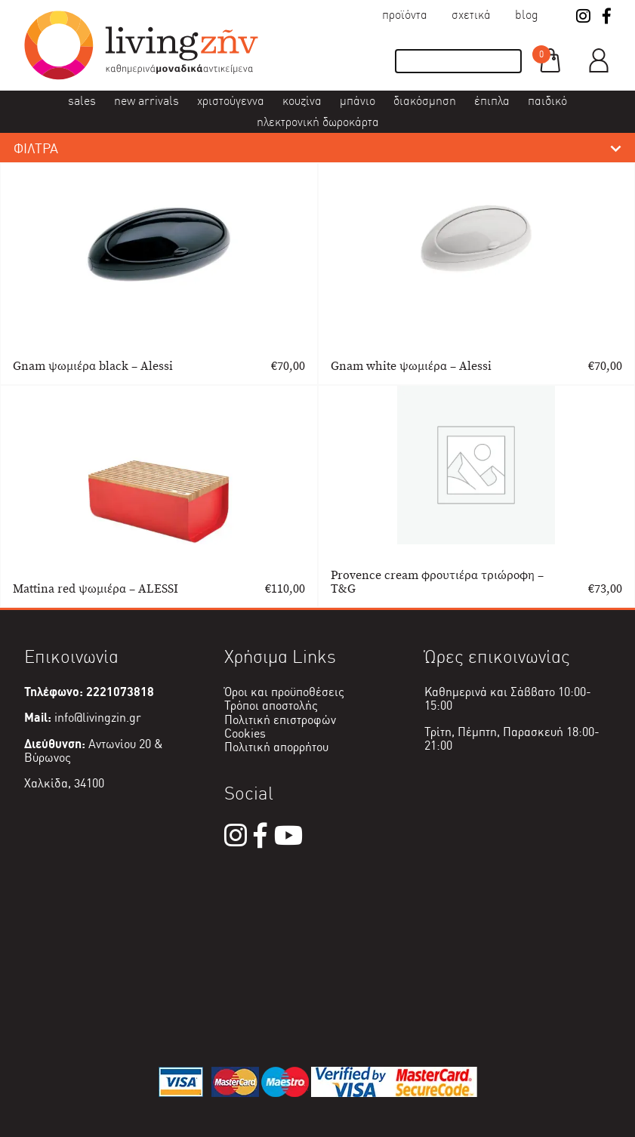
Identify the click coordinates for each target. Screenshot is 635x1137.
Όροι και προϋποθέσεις (284, 692)
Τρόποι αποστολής (271, 705)
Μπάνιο (357, 101)
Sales (82, 101)
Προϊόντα (404, 15)
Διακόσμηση (424, 101)
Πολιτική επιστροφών (280, 720)
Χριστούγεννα (230, 101)
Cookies (245, 733)
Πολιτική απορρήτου (276, 747)
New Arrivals (146, 101)
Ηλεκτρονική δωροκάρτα (318, 122)
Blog (526, 15)
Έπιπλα (492, 101)
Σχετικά (471, 15)
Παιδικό (547, 101)
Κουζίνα (302, 101)
